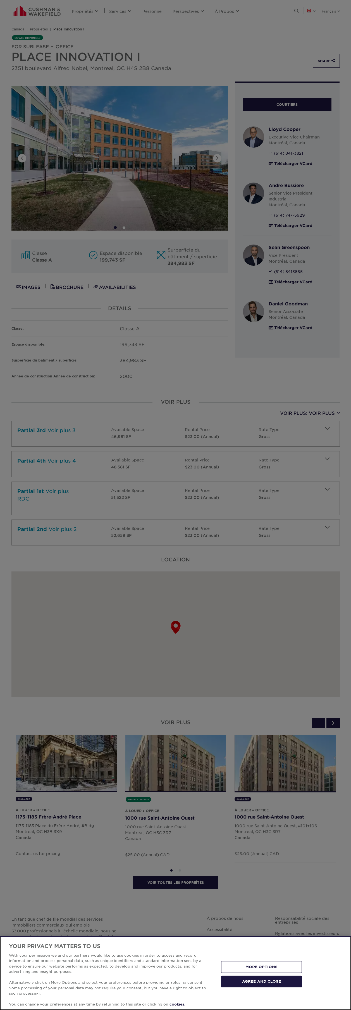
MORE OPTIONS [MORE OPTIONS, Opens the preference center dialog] (261, 966)
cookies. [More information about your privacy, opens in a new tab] (177, 1004)
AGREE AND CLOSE (261, 981)
